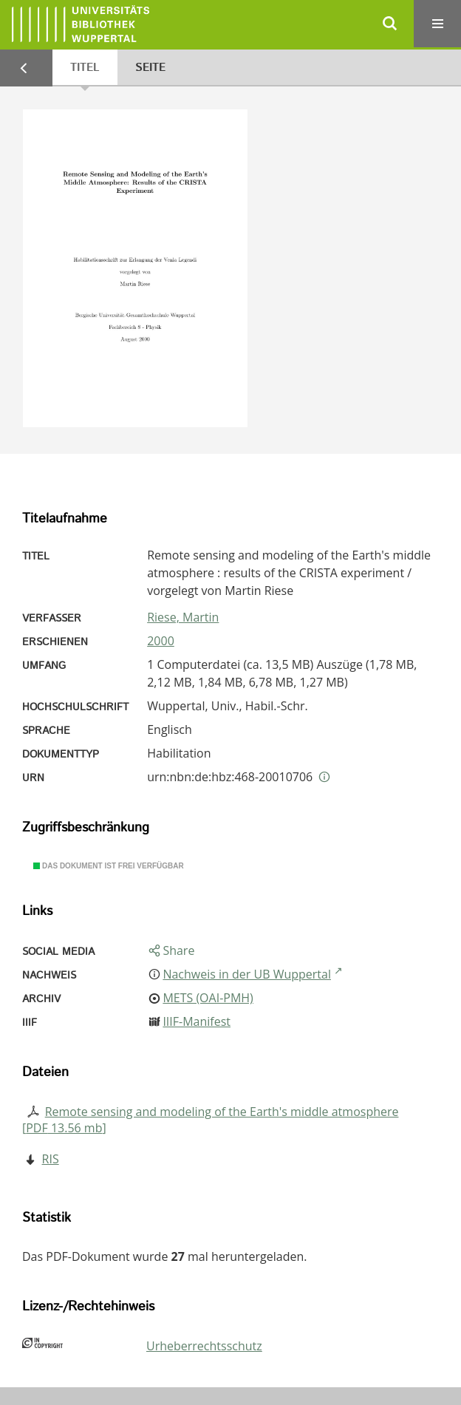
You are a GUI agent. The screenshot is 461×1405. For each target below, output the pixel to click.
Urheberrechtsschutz (204, 1346)
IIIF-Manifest (196, 1021)
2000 (160, 641)
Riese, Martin (183, 617)
